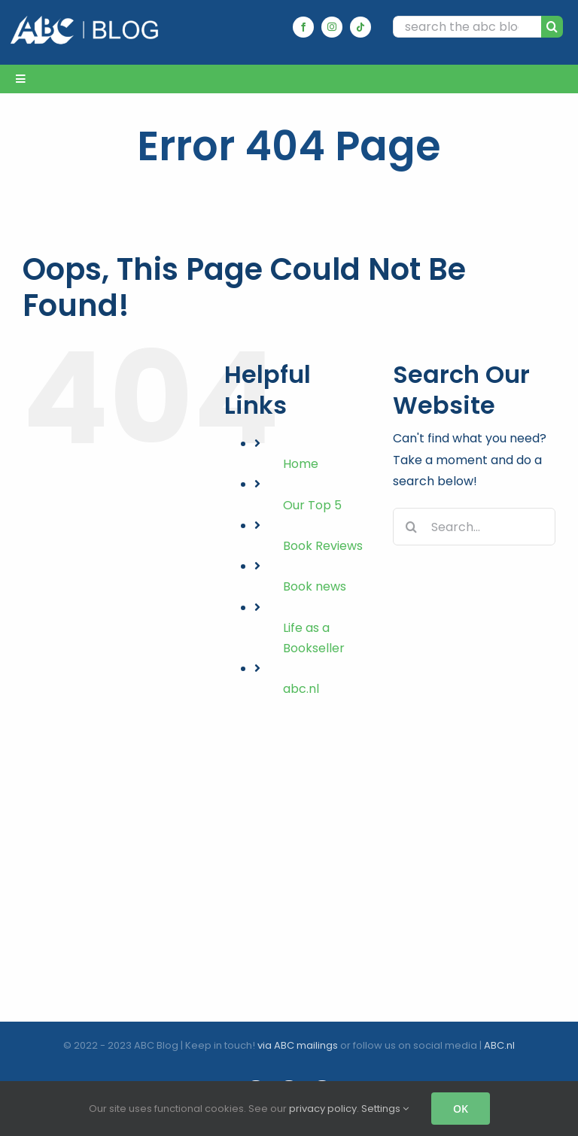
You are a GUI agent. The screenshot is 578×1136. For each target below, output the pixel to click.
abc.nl (301, 688)
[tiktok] (360, 27)
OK (460, 1108)
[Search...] (474, 526)
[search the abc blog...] (467, 27)
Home (300, 463)
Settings (385, 1108)
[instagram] (331, 27)
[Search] (552, 27)
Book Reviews (323, 545)
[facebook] (303, 27)
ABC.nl (499, 1045)
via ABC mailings (297, 1045)
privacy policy (323, 1108)
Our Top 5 (312, 505)
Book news (314, 586)
